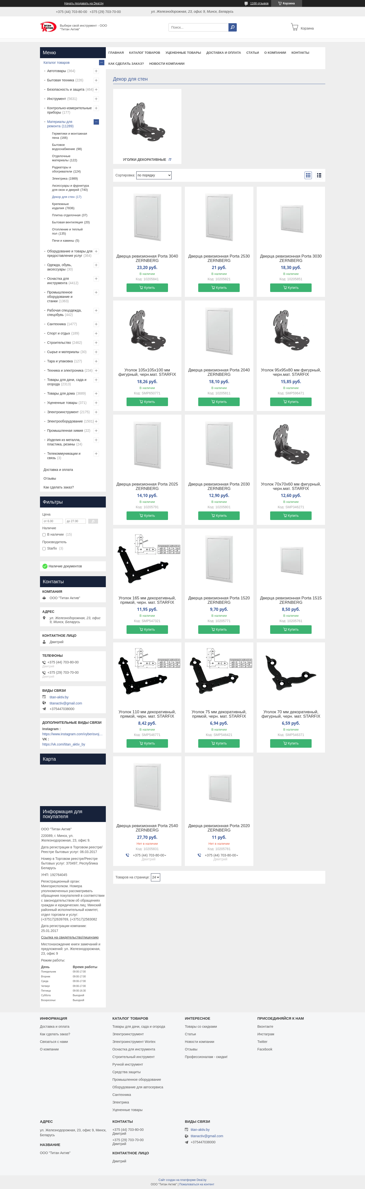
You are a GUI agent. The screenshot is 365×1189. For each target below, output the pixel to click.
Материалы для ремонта (59, 124)
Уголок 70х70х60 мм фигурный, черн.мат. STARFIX (291, 486)
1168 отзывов (259, 3)
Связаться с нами (54, 1042)
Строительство (59, 343)
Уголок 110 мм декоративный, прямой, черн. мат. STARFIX (147, 714)
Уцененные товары (183, 52)
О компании (275, 52)
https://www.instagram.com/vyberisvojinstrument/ (72, 734)
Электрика (60, 178)
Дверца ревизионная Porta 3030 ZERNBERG (291, 258)
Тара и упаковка (60, 361)
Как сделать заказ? (126, 63)
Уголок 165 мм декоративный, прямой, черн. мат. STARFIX (147, 600)
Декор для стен (63, 197)
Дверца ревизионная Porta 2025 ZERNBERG (147, 486)
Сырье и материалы (63, 352)
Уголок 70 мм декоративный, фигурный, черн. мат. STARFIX (291, 714)
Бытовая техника (60, 80)
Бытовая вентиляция (67, 222)
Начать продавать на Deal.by (84, 3)
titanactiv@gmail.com (66, 703)
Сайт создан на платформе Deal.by (182, 1180)
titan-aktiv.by (59, 697)
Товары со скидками (201, 1026)
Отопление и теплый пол (67, 231)
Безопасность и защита (66, 89)
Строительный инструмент (133, 1057)
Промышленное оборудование (136, 1079)
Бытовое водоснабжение (63, 147)
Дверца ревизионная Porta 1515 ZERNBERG (291, 600)
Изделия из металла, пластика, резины (63, 442)
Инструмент (56, 99)
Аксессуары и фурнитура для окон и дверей (70, 188)
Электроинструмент (63, 412)
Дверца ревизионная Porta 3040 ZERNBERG (147, 258)
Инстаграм (265, 1034)
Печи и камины (63, 240)
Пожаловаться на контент (196, 1184)
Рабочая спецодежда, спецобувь (64, 312)
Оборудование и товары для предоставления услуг (70, 253)
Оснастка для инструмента (58, 281)
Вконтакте (265, 1026)
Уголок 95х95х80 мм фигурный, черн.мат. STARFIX (291, 372)
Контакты (300, 52)
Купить (149, 288)
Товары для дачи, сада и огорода (67, 382)
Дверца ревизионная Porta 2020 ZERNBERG (219, 828)
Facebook (264, 1049)
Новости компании (166, 63)
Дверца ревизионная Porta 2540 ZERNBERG (147, 828)
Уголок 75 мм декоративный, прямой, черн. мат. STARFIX (219, 714)
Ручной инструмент (127, 1064)
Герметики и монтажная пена (69, 136)
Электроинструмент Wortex (134, 1042)
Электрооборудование (65, 421)
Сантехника (56, 324)
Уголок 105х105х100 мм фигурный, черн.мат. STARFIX (147, 372)
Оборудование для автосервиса (137, 1087)
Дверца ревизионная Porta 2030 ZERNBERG (219, 486)
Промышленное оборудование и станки (60, 296)
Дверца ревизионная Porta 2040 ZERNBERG (219, 372)
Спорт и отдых (58, 333)
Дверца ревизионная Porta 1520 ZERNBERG (219, 600)
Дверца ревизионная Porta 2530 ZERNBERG (219, 258)
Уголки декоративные (144, 160)
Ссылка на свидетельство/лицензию (70, 937)
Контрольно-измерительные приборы (69, 110)
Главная (116, 52)
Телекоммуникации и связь (64, 456)
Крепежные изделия (60, 206)
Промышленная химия (65, 430)
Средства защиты (126, 1072)
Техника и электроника (65, 370)
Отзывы (50, 478)
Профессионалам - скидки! (206, 1057)
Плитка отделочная (66, 215)
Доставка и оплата (223, 52)
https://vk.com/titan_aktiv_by (63, 744)
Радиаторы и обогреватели (62, 169)
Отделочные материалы (61, 158)
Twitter (262, 1042)
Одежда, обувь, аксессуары (59, 267)
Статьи (252, 52)
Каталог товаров (144, 52)
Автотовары (56, 71)
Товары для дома (61, 393)
